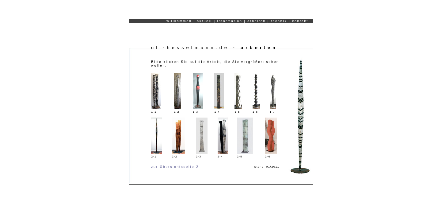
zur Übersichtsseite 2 (175, 167)
